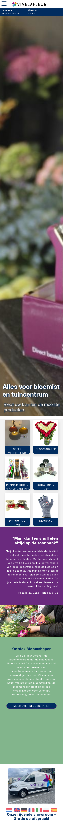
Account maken (11, 13)
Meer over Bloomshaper (31, 705)
